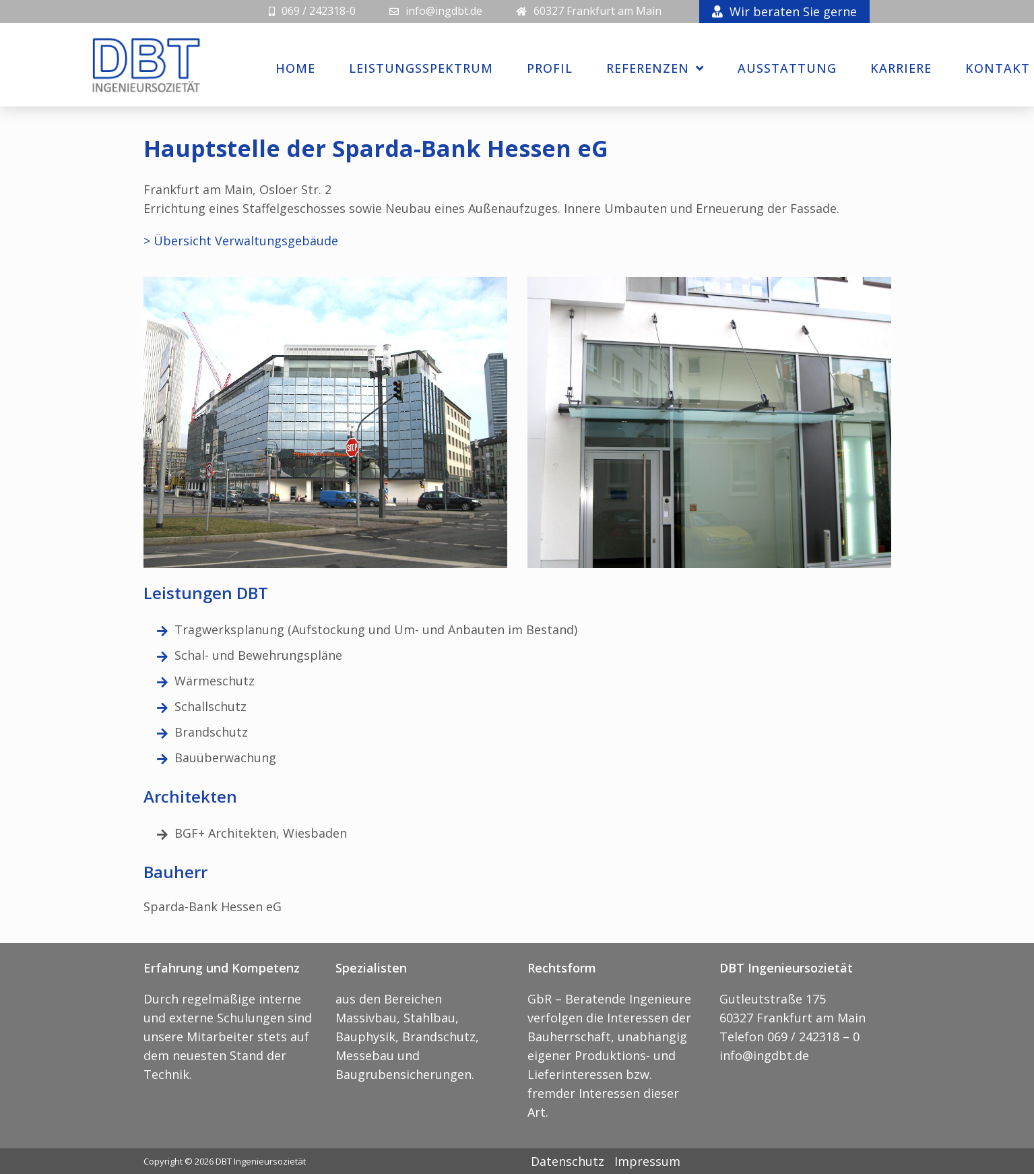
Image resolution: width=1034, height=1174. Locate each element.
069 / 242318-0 (319, 10)
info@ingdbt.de (444, 10)
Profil (550, 68)
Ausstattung (787, 68)
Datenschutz (567, 1161)
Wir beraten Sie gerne (784, 11)
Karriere (901, 68)
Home (295, 68)
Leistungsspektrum (421, 68)
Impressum (647, 1161)
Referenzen (655, 68)
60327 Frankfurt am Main (597, 10)
